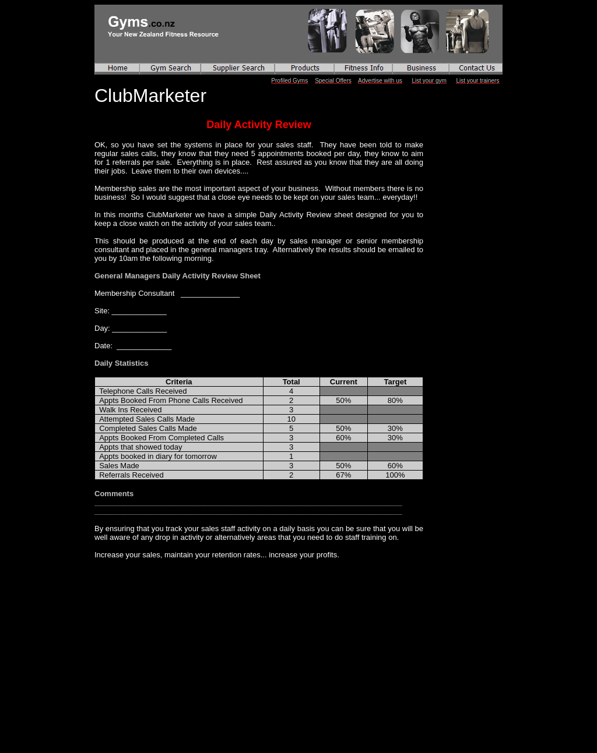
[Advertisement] (167, 632)
